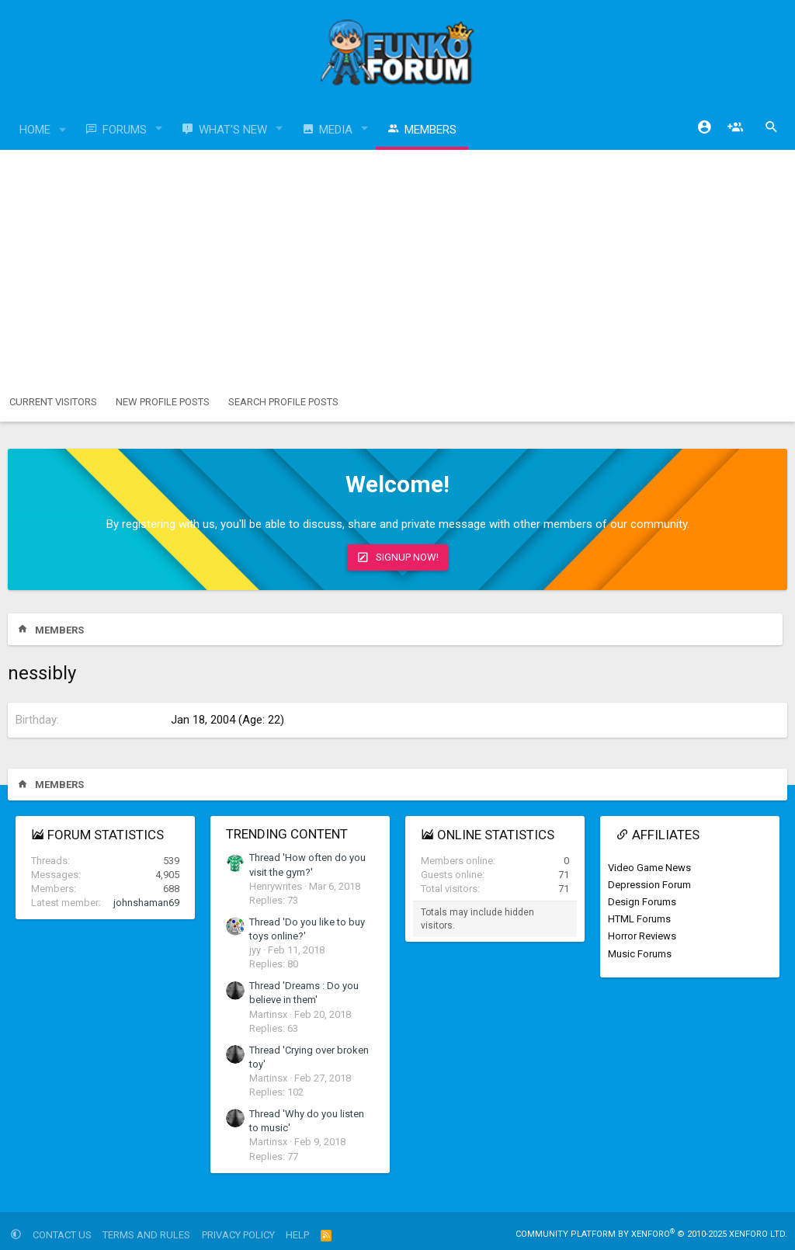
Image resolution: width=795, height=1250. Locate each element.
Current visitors (53, 402)
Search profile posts (283, 402)
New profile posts (163, 402)
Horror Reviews (642, 936)
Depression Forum (649, 885)
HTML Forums (639, 919)
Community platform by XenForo (651, 1234)
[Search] (771, 127)
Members (430, 130)
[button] (63, 130)
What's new (233, 130)
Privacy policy (238, 1235)
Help (297, 1235)
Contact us (62, 1235)
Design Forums (642, 902)
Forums (124, 130)
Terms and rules (146, 1235)
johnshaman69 (146, 902)
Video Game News (649, 867)
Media (335, 130)
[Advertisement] (397, 266)
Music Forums (640, 954)
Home (34, 130)
